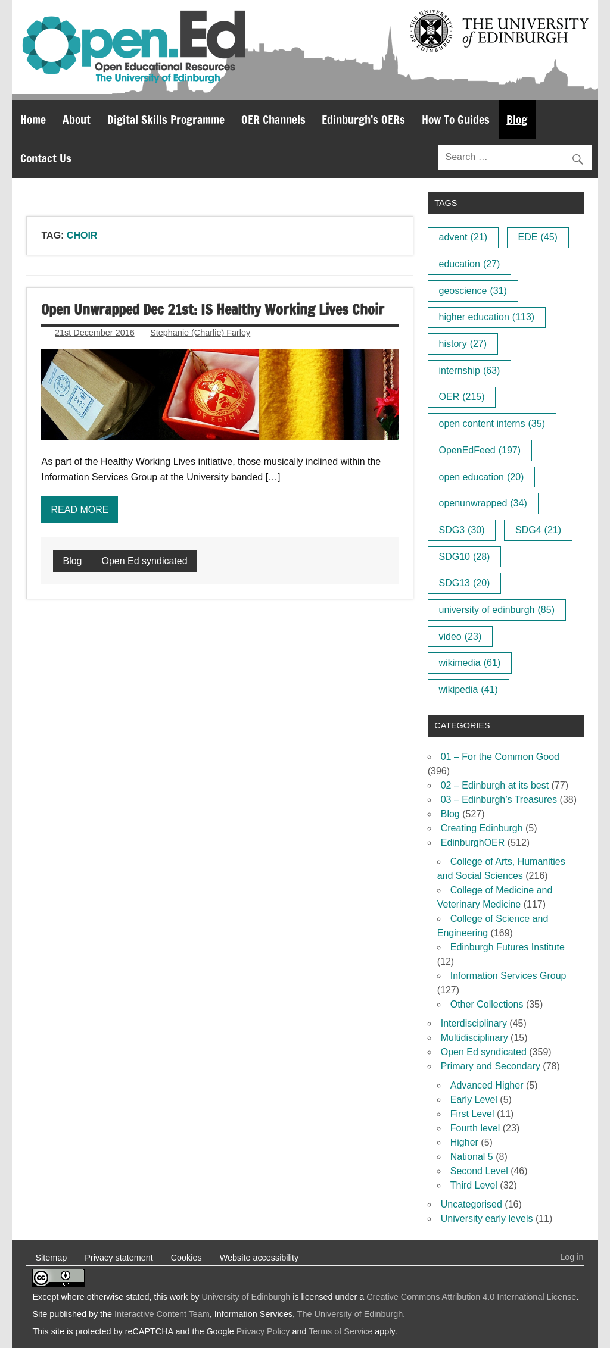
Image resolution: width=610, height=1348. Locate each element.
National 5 (471, 1157)
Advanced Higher (487, 1085)
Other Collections (487, 1004)
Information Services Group (508, 976)
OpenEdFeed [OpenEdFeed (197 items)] (480, 450)
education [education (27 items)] (469, 264)
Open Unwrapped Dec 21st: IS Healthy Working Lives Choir (212, 309)
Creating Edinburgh (482, 828)
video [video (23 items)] (460, 636)
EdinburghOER (473, 842)
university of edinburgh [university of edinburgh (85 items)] (497, 610)
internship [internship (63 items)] (469, 370)
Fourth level (475, 1128)
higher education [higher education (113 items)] (487, 317)
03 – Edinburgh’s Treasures (499, 800)
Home (33, 119)
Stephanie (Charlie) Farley (200, 332)
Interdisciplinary (474, 1023)
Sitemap (51, 1257)
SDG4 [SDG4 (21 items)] (538, 530)
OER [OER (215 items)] (462, 397)
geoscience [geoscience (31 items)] (473, 291)
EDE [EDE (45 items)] (538, 237)
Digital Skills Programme (166, 119)
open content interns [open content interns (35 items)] (492, 423)
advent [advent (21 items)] (463, 237)
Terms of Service (340, 1331)
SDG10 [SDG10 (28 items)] (464, 557)
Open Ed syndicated (145, 561)
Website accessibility (259, 1257)
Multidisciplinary (474, 1038)
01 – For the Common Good (500, 757)
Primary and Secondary (490, 1066)
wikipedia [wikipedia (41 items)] (468, 689)
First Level (472, 1114)
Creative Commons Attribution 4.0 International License (471, 1297)
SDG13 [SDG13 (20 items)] (464, 583)
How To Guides (456, 119)
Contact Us (45, 158)
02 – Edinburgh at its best (495, 785)
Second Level (479, 1171)
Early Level (473, 1099)
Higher (464, 1142)
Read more (79, 510)
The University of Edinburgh (350, 1314)
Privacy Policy (263, 1331)
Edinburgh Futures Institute (507, 947)
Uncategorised (471, 1204)
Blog (516, 119)
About (77, 119)
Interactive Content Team (162, 1314)
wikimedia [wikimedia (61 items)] (470, 663)
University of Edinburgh (245, 1297)
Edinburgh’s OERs (363, 119)
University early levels (487, 1218)
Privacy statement (118, 1257)
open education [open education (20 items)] (481, 477)
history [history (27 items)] (463, 344)
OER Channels (273, 119)
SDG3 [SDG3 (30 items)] (462, 530)
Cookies (186, 1257)
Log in (571, 1257)
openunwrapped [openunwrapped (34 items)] (483, 503)
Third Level (473, 1185)
